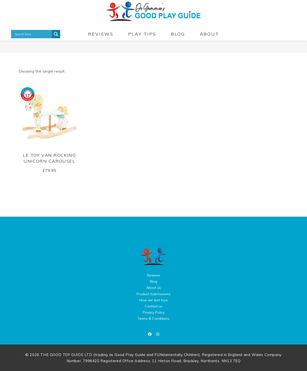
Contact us (153, 306)
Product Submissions (153, 294)
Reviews (153, 275)
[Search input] (33, 34)
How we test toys (153, 300)
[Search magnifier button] (56, 34)
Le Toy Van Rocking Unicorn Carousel (49, 158)
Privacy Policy (154, 312)
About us (153, 287)
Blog (153, 281)
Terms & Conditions (153, 318)
